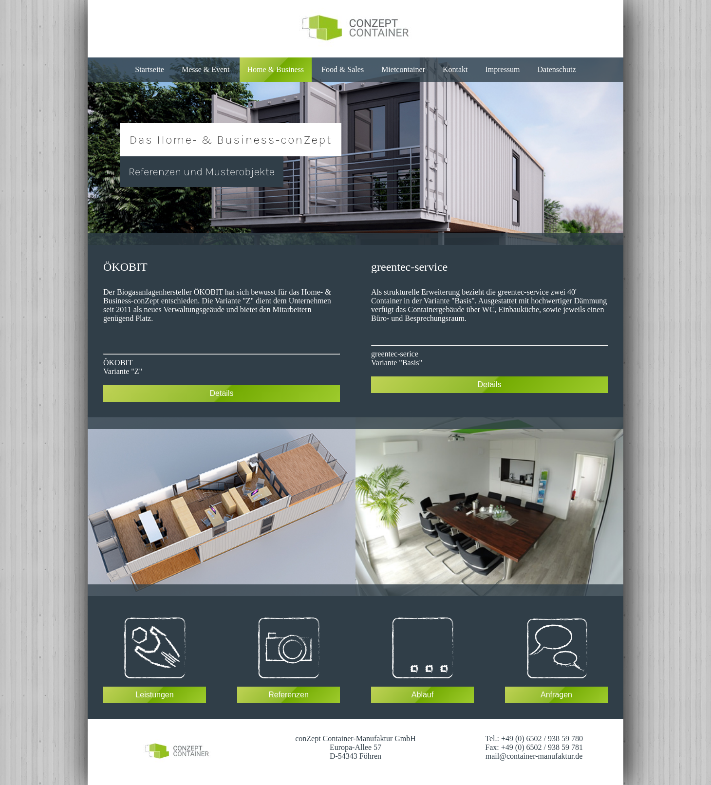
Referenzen (288, 695)
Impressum (502, 69)
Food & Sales (342, 69)
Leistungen (154, 695)
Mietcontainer (403, 69)
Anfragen (556, 695)
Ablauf (422, 695)
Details (222, 393)
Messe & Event (206, 69)
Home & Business (275, 69)
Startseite (149, 69)
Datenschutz (557, 69)
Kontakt (455, 69)
